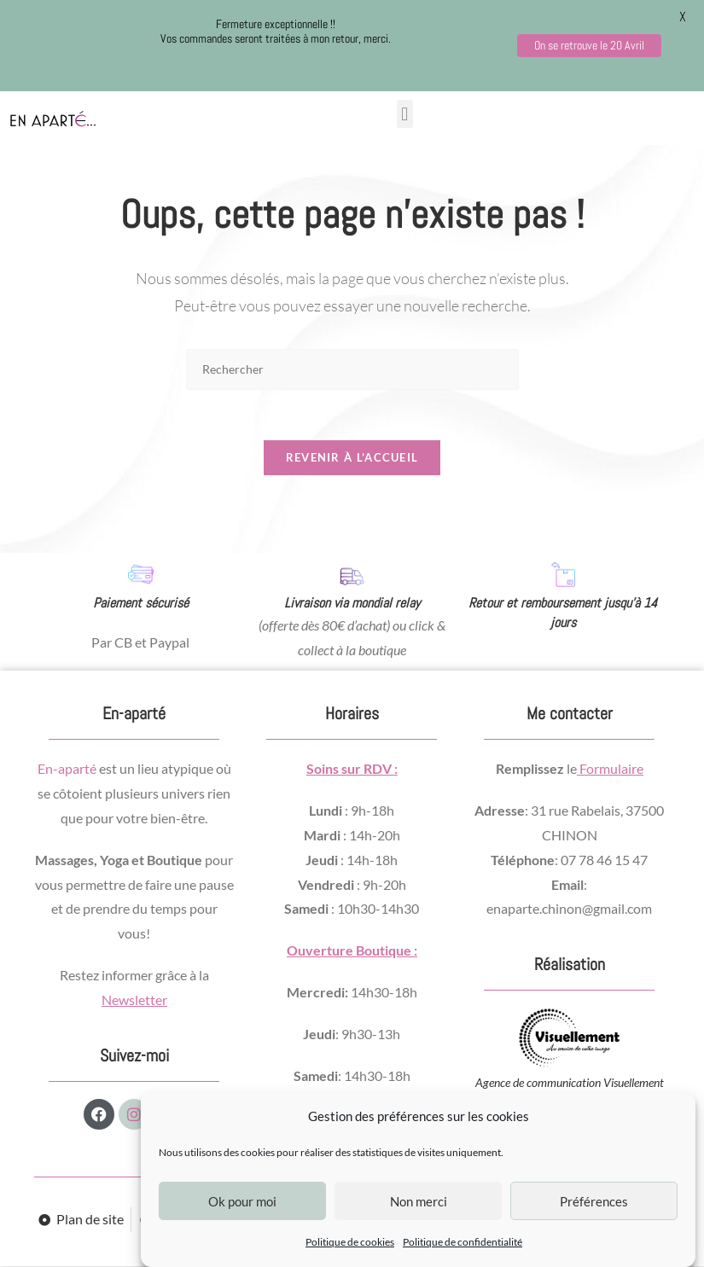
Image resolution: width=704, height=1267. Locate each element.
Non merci (418, 1201)
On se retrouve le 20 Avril (589, 45)
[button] (405, 114)
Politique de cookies (349, 1241)
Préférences (594, 1201)
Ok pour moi (242, 1201)
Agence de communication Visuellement (569, 1083)
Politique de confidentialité (462, 1241)
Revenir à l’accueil (352, 459)
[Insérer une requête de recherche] (352, 369)
